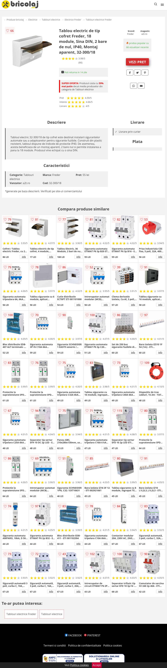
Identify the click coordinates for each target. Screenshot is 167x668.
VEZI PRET (137, 61)
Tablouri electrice (51, 19)
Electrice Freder (73, 19)
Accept (97, 665)
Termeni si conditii (55, 645)
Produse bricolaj (15, 19)
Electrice (32, 19)
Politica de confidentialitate (84, 645)
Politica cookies (112, 645)
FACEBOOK (73, 635)
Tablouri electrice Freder (99, 19)
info (24, 256)
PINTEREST (92, 635)
